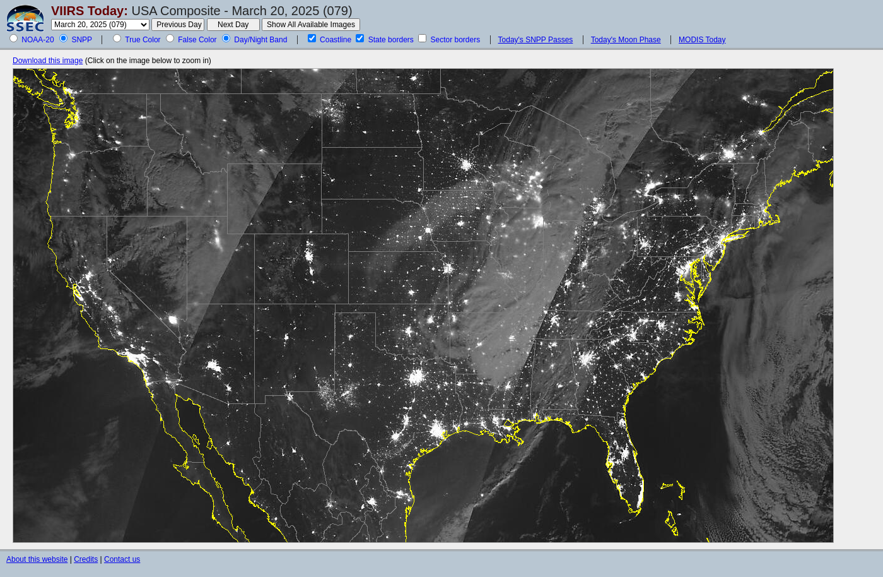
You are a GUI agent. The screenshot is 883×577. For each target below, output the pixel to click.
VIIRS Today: (89, 11)
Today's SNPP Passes (535, 39)
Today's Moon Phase (626, 39)
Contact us (122, 559)
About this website (36, 559)
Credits (86, 559)
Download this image (48, 60)
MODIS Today (702, 39)
